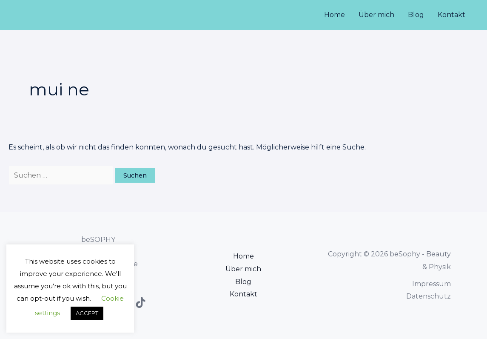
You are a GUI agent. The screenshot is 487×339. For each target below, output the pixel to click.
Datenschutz (428, 296)
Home (334, 15)
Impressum (431, 284)
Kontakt (451, 15)
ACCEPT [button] (87, 313)
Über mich (376, 15)
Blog (416, 15)
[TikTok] (140, 302)
